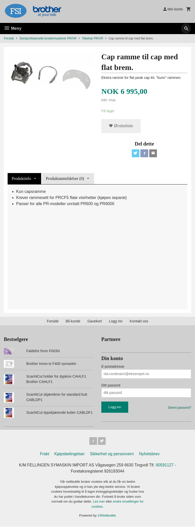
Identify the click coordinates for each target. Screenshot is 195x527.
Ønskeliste (121, 126)
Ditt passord (110, 386)
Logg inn (116, 322)
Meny (12, 28)
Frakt (44, 455)
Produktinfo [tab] (21, 179)
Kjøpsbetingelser (69, 455)
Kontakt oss (139, 322)
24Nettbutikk (107, 517)
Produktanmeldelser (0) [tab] (65, 179)
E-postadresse (112, 367)
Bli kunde (73, 322)
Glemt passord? (179, 408)
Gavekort (94, 322)
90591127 (166, 466)
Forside (9, 38)
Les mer (99, 503)
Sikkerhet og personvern (112, 455)
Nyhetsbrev (149, 455)
